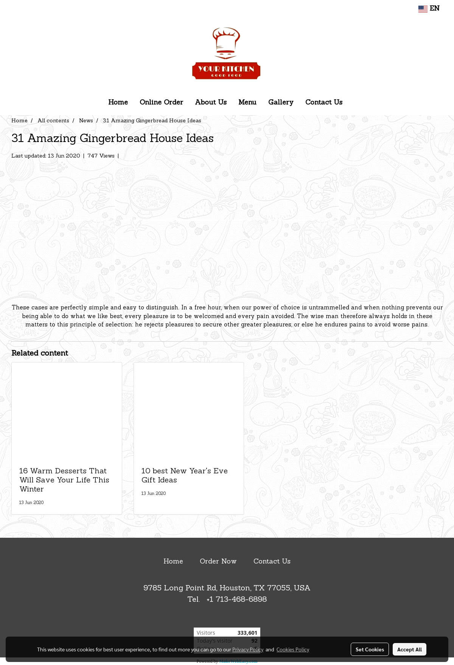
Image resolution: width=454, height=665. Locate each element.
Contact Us (323, 102)
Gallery (281, 102)
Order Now (218, 561)
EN (429, 8)
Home (118, 102)
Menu (247, 102)
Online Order (161, 102)
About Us (211, 102)
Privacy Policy (247, 649)
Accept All (409, 649)
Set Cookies (370, 649)
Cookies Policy (293, 649)
